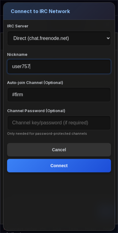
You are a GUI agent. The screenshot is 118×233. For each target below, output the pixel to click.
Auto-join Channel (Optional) (35, 82)
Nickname (17, 54)
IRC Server (17, 26)
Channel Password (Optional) (36, 110)
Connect (59, 165)
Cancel (59, 149)
